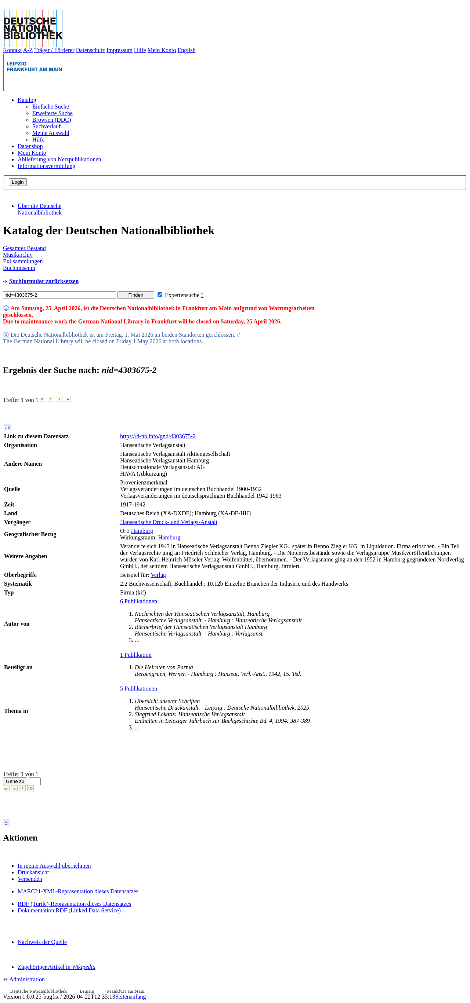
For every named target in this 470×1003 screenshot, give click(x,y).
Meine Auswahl (50, 133)
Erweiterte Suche (52, 113)
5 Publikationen (138, 688)
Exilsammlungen (23, 261)
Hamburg (142, 531)
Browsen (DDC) (51, 120)
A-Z (28, 50)
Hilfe (140, 50)
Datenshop (30, 146)
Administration (24, 979)
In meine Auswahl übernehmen (54, 866)
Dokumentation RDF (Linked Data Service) (69, 910)
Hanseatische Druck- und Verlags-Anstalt (168, 522)
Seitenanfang (130, 996)
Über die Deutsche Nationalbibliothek (40, 209)
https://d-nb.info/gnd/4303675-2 (158, 436)
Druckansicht (33, 872)
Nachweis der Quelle (42, 942)
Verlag (158, 575)
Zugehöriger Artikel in (56, 967)
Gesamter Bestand (24, 248)
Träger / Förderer (54, 50)
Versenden (30, 879)
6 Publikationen (138, 601)
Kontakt (12, 50)
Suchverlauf (46, 126)
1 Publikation (136, 655)
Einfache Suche (50, 106)
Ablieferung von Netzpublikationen (59, 159)
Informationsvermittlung (46, 166)
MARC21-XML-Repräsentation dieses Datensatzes (78, 891)
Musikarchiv (18, 255)
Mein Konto (162, 50)
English (187, 50)
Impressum (119, 50)
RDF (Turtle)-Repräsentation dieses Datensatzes (74, 904)
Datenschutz (90, 50)
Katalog (27, 100)
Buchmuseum (19, 268)
